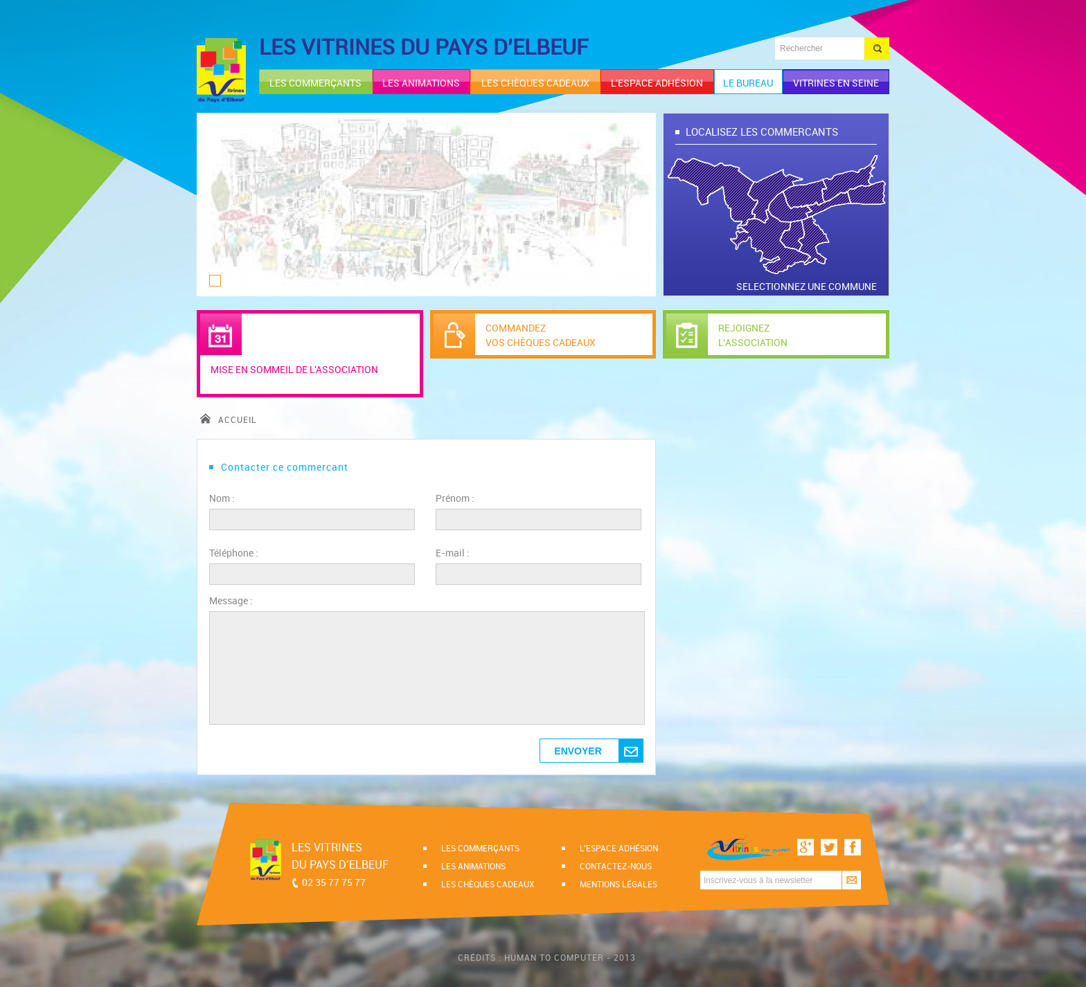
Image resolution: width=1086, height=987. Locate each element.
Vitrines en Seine (836, 82)
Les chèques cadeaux (488, 883)
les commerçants (315, 82)
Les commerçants (480, 847)
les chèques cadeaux (535, 82)
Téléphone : (233, 552)
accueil (228, 419)
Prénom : (455, 498)
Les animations (473, 865)
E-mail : (453, 552)
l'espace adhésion (657, 82)
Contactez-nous (616, 865)
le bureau (748, 82)
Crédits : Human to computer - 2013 (547, 957)
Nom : (222, 498)
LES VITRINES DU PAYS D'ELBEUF (423, 46)
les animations (421, 82)
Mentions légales (618, 883)
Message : (231, 600)
